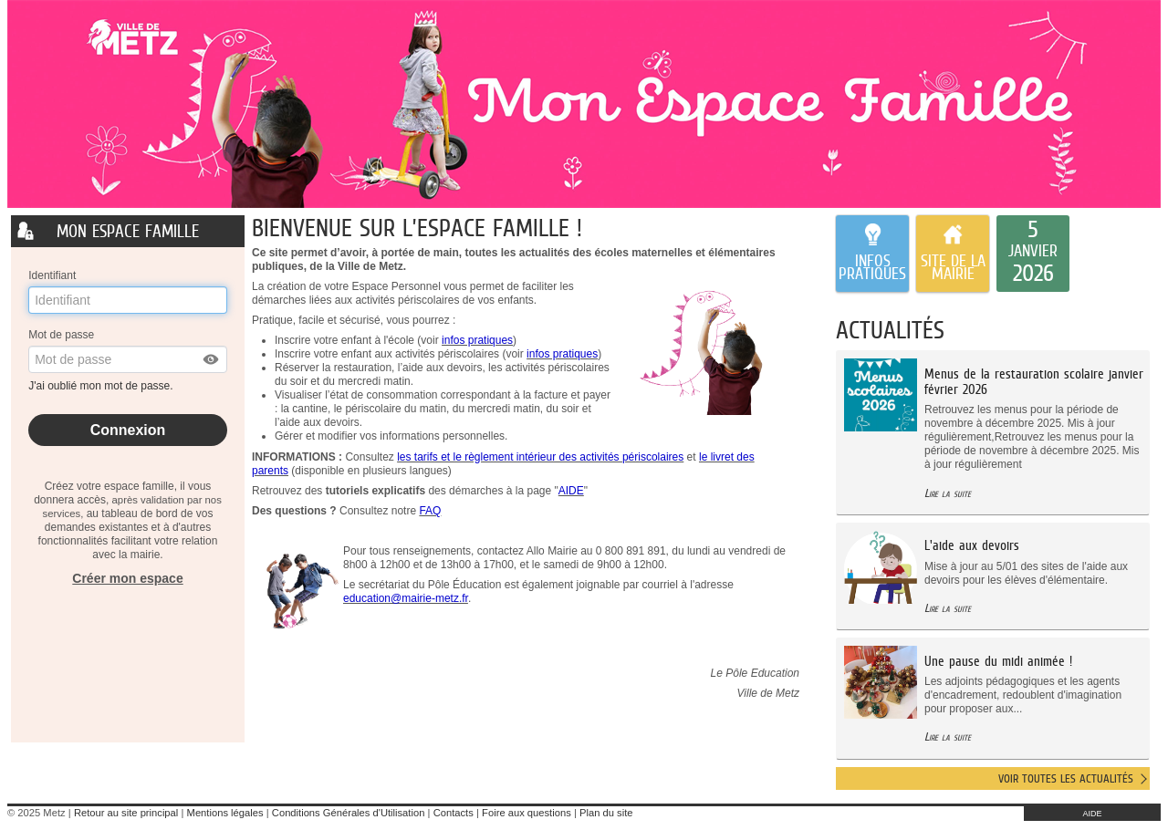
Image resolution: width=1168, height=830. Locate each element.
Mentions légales (225, 812)
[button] (212, 359)
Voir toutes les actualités (1065, 778)
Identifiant (52, 275)
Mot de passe (61, 334)
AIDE (1091, 813)
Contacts (453, 812)
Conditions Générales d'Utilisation (348, 812)
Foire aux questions (526, 812)
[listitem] (1032, 253)
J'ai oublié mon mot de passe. (102, 385)
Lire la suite (947, 493)
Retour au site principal (126, 812)
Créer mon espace (127, 578)
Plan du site (605, 812)
